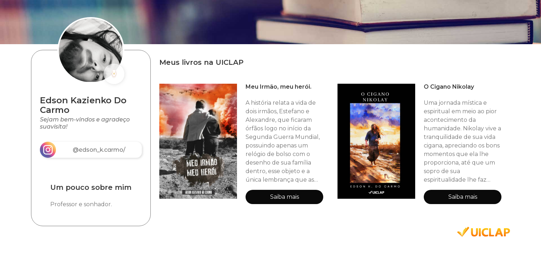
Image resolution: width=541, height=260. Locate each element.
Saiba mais (284, 196)
